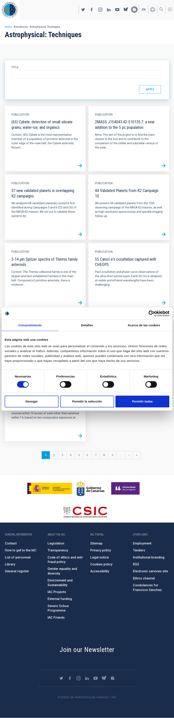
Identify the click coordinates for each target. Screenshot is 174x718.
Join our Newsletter (87, 649)
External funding (60, 599)
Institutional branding (148, 557)
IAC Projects (57, 592)
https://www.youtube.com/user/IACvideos (117, 9)
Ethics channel (144, 578)
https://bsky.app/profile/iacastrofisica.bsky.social (126, 9)
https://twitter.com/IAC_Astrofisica (83, 9)
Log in (152, 9)
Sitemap (96, 543)
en (143, 9)
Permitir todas (142, 401)
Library (10, 564)
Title (14, 67)
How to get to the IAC (20, 550)
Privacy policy (100, 550)
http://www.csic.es (85, 512)
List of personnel (17, 557)
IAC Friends (56, 617)
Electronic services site (150, 571)
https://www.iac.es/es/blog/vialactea (134, 9)
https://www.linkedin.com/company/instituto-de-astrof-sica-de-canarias (108, 9)
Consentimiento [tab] (30, 325)
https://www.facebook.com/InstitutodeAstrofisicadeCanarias (91, 9)
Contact (11, 543)
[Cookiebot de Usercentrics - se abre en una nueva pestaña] (151, 313)
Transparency (58, 550)
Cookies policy (101, 564)
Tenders (139, 550)
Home (8, 26)
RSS (136, 564)
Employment (142, 543)
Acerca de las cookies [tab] (144, 325)
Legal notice (99, 557)
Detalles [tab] (87, 325)
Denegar (31, 401)
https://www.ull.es (126, 488)
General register (17, 571)
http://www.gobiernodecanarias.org (90, 488)
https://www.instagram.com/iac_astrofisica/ (100, 9)
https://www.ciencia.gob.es (49, 488)
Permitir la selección (87, 401)
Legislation (56, 543)
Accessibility (99, 571)
